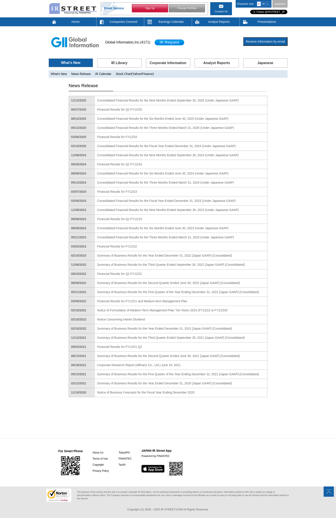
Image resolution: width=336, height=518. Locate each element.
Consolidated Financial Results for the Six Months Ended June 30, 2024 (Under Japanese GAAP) (162, 173)
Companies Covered (123, 21)
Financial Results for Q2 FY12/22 (119, 274)
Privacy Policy (101, 470)
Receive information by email (265, 41)
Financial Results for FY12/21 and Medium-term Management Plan (142, 301)
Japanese (279, 3)
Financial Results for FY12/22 (117, 246)
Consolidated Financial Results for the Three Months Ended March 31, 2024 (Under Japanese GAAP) (165, 182)
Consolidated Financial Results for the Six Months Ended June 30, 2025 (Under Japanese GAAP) (162, 118)
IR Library (119, 63)
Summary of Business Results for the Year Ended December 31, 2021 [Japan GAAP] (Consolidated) (164, 328)
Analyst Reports (219, 21)
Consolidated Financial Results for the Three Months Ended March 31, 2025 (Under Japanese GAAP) (165, 128)
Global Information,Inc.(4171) (127, 42)
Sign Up (150, 8)
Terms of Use (100, 458)
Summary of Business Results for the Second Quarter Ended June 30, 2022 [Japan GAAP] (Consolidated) (168, 283)
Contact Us (221, 11)
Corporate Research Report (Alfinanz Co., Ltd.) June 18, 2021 (138, 365)
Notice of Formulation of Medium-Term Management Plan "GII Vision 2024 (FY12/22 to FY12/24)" (162, 310)
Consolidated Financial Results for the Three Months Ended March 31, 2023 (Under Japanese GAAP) (165, 237)
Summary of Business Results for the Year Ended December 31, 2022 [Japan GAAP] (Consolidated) (164, 255)
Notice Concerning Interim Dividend (121, 319)
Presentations (267, 21)
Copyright (98, 464)
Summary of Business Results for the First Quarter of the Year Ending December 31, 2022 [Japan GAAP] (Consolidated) (178, 292)
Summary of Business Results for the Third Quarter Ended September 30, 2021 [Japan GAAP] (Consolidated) (171, 337)
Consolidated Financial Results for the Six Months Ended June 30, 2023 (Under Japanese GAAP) (162, 228)
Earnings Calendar (171, 21)
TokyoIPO (124, 452)
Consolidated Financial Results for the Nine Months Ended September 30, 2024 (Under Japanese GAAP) (168, 155)
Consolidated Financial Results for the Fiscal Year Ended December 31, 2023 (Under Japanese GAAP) (166, 201)
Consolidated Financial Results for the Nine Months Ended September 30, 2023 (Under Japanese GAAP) (168, 210)
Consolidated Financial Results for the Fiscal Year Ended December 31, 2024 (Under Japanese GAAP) (166, 146)
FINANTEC (125, 458)
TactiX (122, 464)
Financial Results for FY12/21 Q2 (119, 347)
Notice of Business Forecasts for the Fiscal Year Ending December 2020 (145, 392)
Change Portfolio (187, 8)
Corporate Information (168, 63)
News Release (81, 74)
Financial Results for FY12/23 (117, 191)
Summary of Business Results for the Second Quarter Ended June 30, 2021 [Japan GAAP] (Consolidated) (168, 356)
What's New (70, 63)
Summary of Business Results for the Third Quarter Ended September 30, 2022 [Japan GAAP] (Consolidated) (171, 264)
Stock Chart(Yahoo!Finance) (135, 74)
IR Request (169, 42)
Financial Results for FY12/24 (117, 137)
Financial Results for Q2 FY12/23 (119, 219)
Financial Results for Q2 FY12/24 (119, 164)
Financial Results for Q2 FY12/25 (119, 109)
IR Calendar (103, 74)
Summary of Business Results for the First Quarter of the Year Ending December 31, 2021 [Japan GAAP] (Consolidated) (178, 374)
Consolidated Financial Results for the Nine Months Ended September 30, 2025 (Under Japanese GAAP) (168, 100)
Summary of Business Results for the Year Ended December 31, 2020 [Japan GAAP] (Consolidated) (164, 383)
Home (75, 21)
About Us (98, 452)
